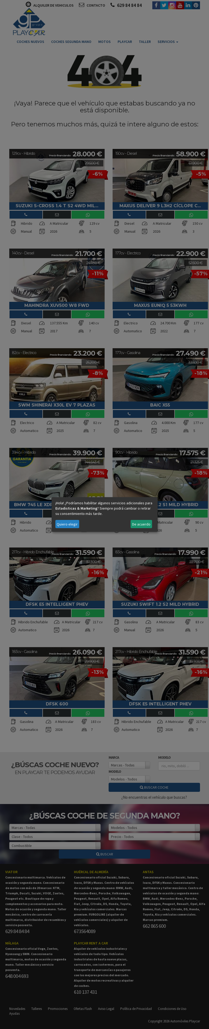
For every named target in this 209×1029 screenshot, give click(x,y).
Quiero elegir (67, 524)
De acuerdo (141, 524)
